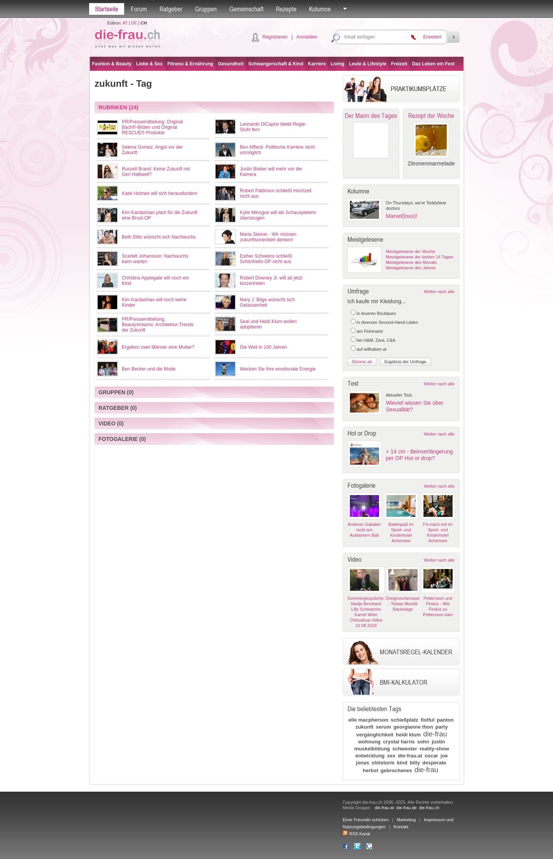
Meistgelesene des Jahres (411, 267)
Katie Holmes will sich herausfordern (159, 193)
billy (415, 763)
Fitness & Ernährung (190, 64)
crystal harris (399, 742)
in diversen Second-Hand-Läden (387, 322)
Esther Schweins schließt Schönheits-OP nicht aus (266, 258)
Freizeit (399, 64)
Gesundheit (231, 64)
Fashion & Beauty (112, 64)
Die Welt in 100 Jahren (263, 347)
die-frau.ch (429, 807)
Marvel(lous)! (402, 216)
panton (445, 720)
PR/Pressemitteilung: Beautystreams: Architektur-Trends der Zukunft (157, 324)
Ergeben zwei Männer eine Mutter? (158, 347)
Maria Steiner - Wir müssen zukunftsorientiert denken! (268, 237)
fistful (427, 720)
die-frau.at (410, 756)
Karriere (317, 64)
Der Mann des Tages (371, 115)
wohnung (369, 742)
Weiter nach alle (439, 291)
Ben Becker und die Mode (149, 369)
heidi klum (408, 735)
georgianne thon (413, 727)
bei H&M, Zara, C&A (376, 340)
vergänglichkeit (374, 735)
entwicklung (369, 756)
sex (391, 756)
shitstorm (383, 763)
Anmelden (306, 37)
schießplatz (404, 720)
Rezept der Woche (431, 115)
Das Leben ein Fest (433, 64)
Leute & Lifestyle (367, 64)
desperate (434, 763)
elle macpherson (368, 720)
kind (402, 763)
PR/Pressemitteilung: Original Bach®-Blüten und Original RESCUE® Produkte (152, 127)
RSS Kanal (356, 833)
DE (134, 23)
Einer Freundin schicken (366, 819)
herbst (370, 770)
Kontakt (401, 826)
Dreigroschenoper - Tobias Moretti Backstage (403, 603)
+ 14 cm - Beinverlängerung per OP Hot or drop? (419, 454)
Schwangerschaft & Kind (275, 64)
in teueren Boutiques (376, 313)
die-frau (435, 734)
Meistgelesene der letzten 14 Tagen (419, 257)
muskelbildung (372, 749)
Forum (139, 9)
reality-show (434, 749)
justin (438, 742)
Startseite (106, 9)
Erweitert (432, 37)
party (441, 727)
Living (337, 64)
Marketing (406, 819)
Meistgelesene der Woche (410, 251)
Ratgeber (171, 9)
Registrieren (275, 37)
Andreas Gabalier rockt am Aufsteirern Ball (364, 530)
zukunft (364, 727)
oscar (431, 756)
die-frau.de (406, 807)
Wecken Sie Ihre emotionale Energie (278, 369)
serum (383, 727)
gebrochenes (396, 770)
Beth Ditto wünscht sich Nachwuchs (159, 237)
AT (125, 23)
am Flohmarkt (370, 331)
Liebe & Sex (149, 64)
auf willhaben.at (371, 349)
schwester (404, 749)
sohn (423, 742)
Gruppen (206, 9)
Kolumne (320, 9)
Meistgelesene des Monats (411, 262)
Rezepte (286, 9)
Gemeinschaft (246, 9)
